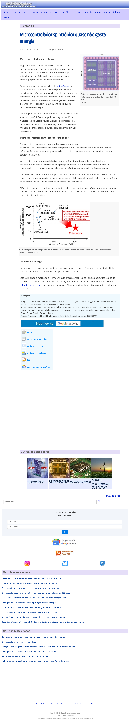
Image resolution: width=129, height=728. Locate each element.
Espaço (34, 12)
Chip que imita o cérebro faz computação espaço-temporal (30, 602)
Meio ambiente (84, 12)
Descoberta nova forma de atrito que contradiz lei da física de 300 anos (36, 593)
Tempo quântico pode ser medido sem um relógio (25, 656)
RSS (28, 360)
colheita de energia (30, 284)
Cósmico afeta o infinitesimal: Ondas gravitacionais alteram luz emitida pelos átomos (43, 622)
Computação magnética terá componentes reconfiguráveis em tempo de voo (38, 646)
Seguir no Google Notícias (38, 367)
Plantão (6, 17)
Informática (46, 12)
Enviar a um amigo (35, 346)
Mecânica (70, 12)
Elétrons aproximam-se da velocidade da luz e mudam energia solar (34, 597)
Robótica (117, 12)
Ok (65, 532)
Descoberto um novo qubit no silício (19, 642)
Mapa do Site (89, 704)
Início (5, 12)
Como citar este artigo (37, 339)
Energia (25, 12)
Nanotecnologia (102, 12)
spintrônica (63, 85)
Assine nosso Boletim (36, 353)
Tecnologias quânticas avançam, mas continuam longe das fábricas (34, 637)
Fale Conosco (62, 704)
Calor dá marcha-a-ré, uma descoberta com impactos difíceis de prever (36, 661)
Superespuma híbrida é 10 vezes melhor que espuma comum (30, 583)
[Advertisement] (100, 127)
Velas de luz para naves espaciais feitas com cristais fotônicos (32, 578)
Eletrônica (15, 12)
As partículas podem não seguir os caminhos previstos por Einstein (33, 617)
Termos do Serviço (75, 704)
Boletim (52, 704)
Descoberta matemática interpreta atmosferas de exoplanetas (32, 588)
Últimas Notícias (41, 704)
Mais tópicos (113, 495)
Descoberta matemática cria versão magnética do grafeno (30, 612)
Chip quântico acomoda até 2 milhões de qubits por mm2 (29, 651)
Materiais (59, 12)
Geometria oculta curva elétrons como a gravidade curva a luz (31, 607)
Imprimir (31, 332)
